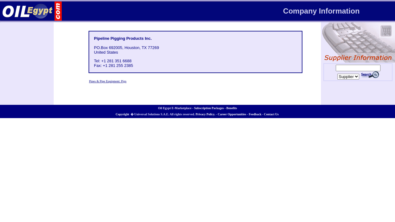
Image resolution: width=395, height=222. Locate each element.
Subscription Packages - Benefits (215, 108)
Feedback (255, 114)
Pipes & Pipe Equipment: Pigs (107, 81)
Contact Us (271, 114)
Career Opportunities (232, 114)
